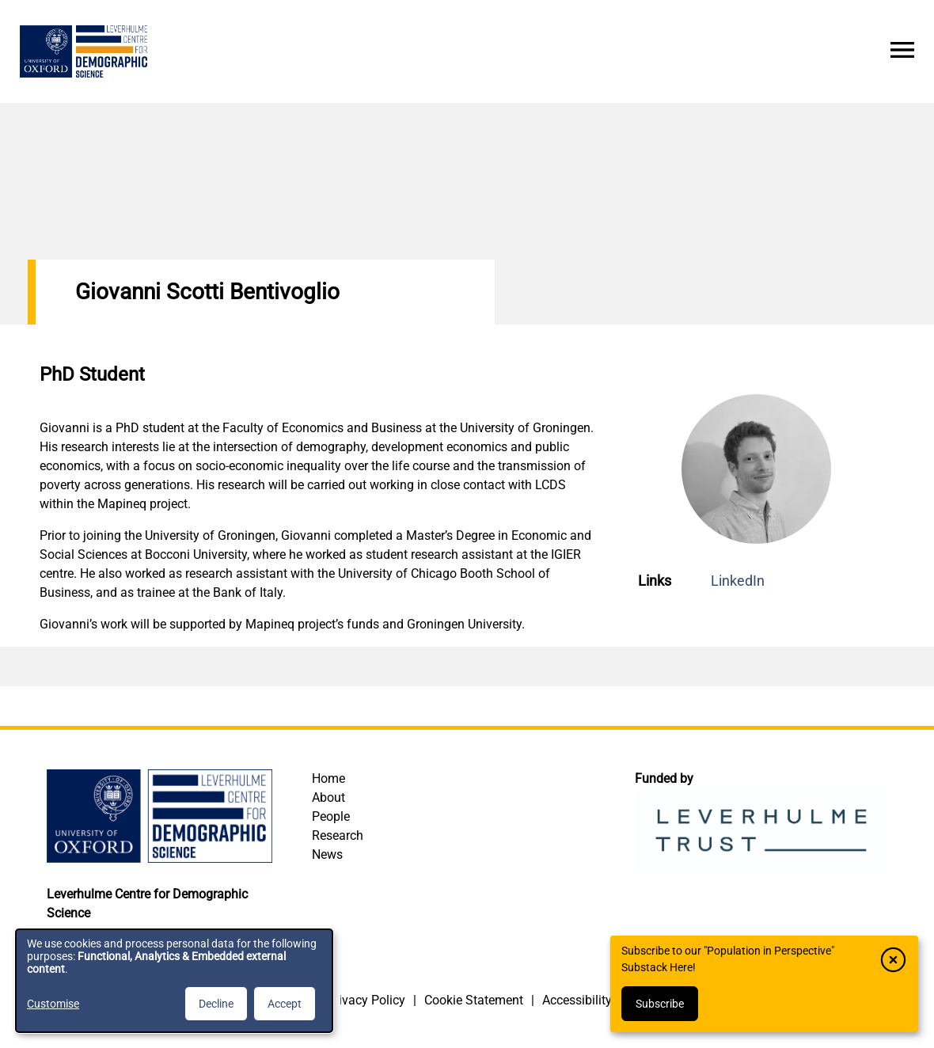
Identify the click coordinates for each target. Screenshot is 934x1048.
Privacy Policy (366, 1000)
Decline (216, 1003)
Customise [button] (53, 1003)
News (327, 854)
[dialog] (174, 980)
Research (337, 835)
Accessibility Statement (607, 1000)
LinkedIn (738, 580)
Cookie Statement (473, 1000)
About (328, 797)
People (331, 816)
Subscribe (660, 1003)
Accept (285, 1003)
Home (328, 778)
